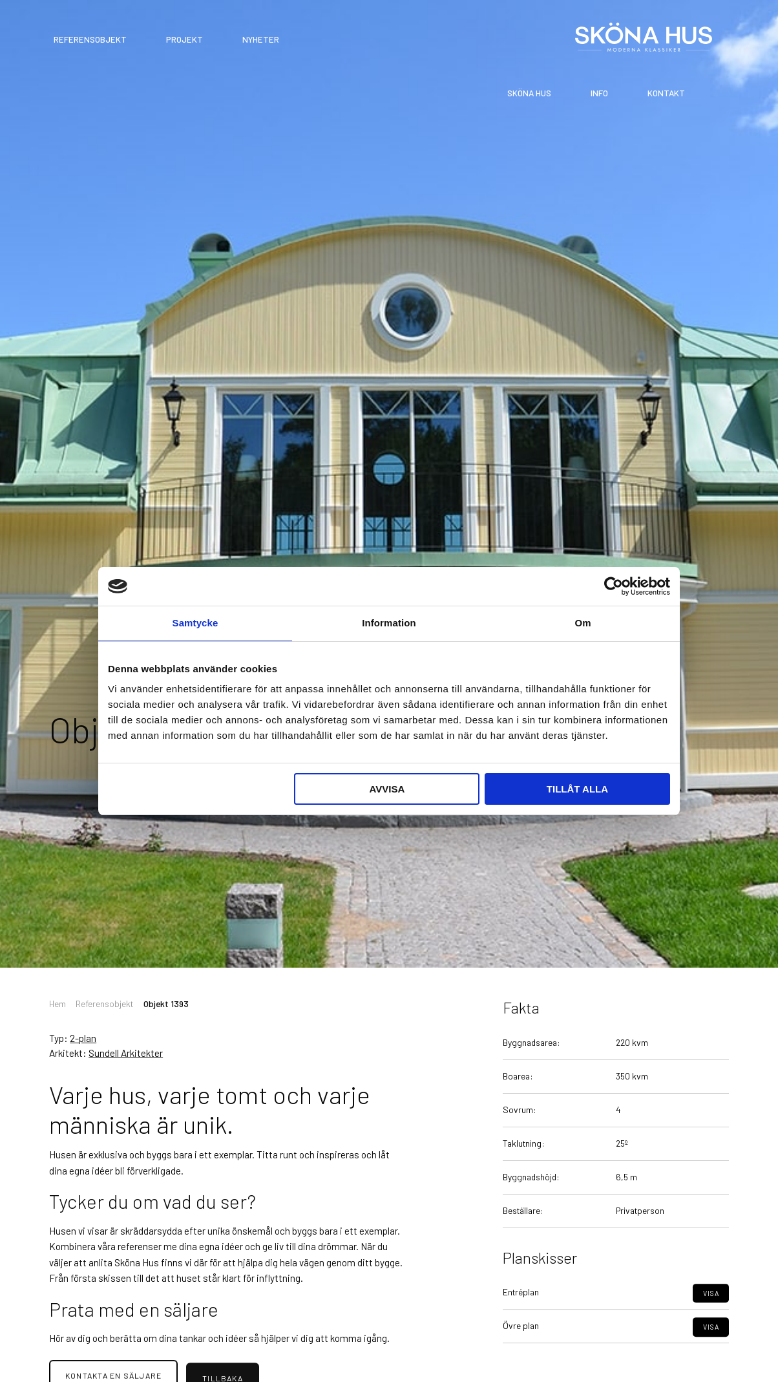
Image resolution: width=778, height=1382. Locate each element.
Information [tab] (389, 622)
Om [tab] (582, 622)
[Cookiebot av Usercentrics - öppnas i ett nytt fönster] (613, 586)
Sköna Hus (529, 93)
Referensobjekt (90, 39)
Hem (57, 1003)
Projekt (184, 39)
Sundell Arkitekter (126, 1053)
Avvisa (387, 788)
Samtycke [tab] (195, 622)
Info (599, 93)
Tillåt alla (577, 788)
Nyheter (260, 39)
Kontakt (666, 93)
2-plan (83, 1038)
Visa (711, 1319)
